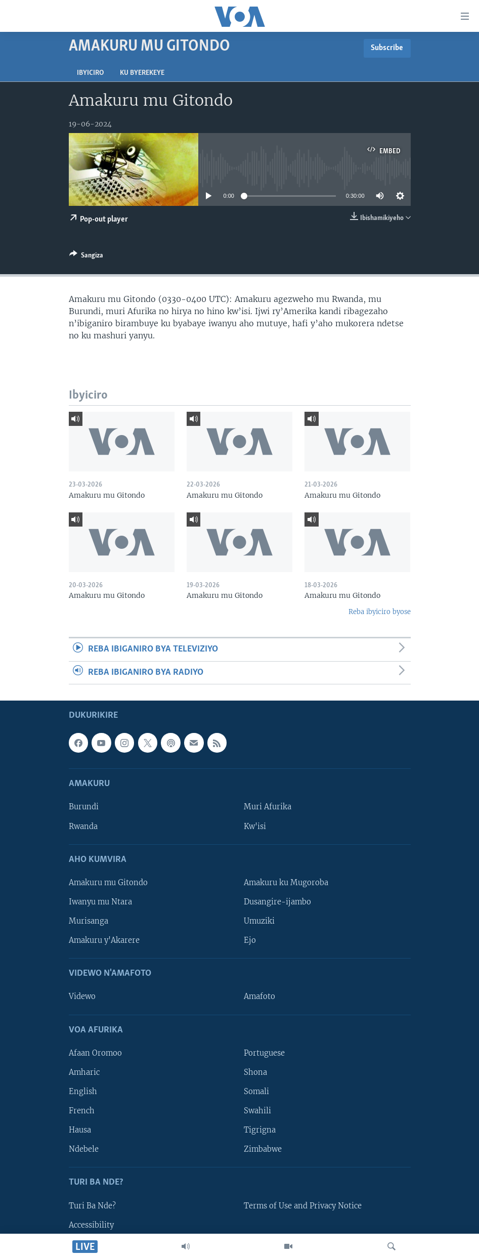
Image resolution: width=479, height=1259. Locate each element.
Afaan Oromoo (95, 1053)
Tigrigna (260, 1130)
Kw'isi (255, 826)
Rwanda (83, 826)
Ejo (250, 940)
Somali (256, 1091)
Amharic (84, 1072)
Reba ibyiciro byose (380, 611)
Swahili (257, 1110)
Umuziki (259, 921)
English (83, 1091)
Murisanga (88, 921)
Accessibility (91, 1224)
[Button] (86, 257)
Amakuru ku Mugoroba (286, 882)
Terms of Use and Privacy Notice (303, 1205)
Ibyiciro (90, 73)
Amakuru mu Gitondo (108, 882)
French (82, 1110)
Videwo (82, 996)
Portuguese (264, 1053)
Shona (255, 1072)
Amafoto (259, 996)
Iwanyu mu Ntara (100, 901)
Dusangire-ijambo (277, 901)
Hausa (80, 1130)
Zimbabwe (263, 1149)
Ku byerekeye (142, 73)
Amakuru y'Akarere (104, 940)
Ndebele (84, 1149)
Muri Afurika (267, 806)
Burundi (84, 806)
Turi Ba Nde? (92, 1205)
